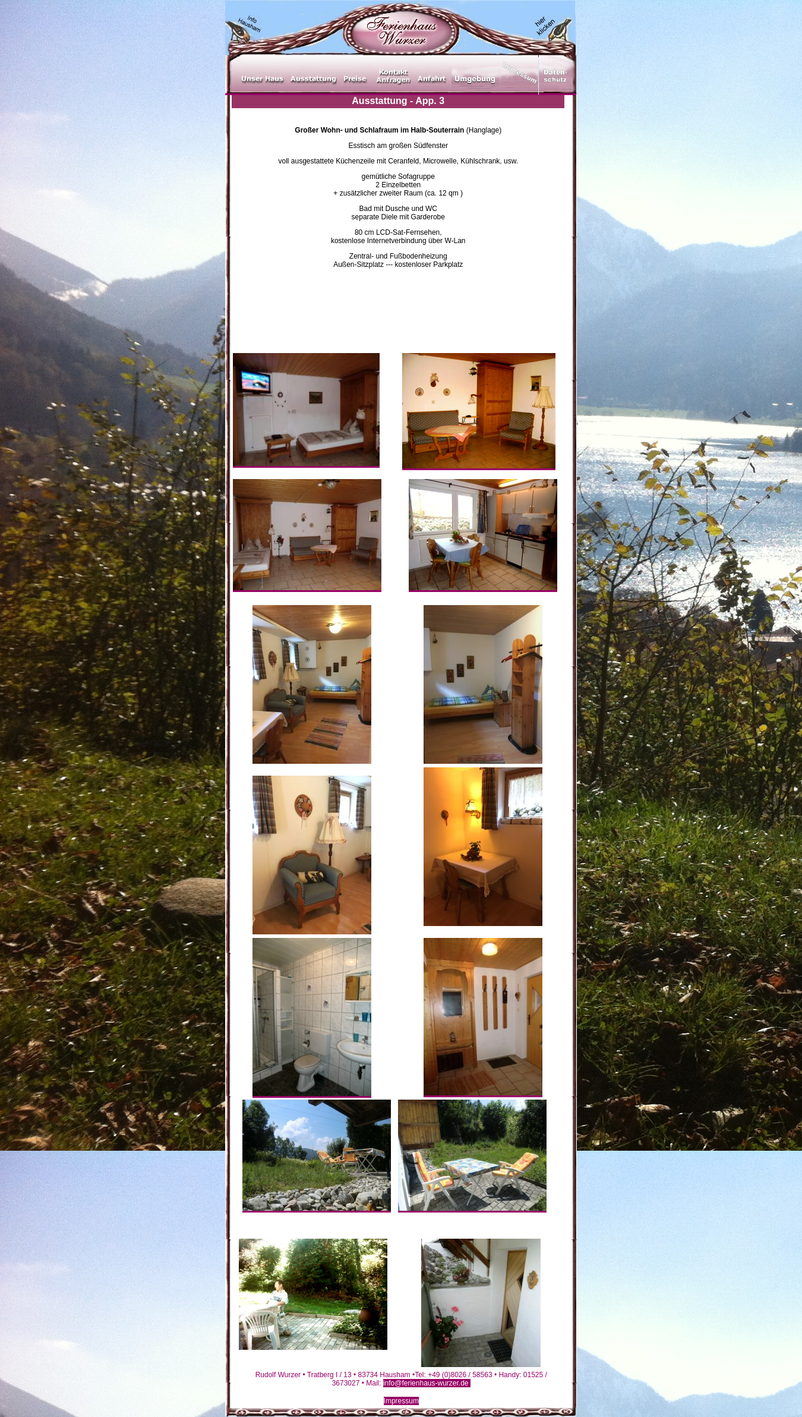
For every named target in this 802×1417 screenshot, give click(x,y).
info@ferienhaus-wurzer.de (427, 1383)
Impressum (401, 1401)
